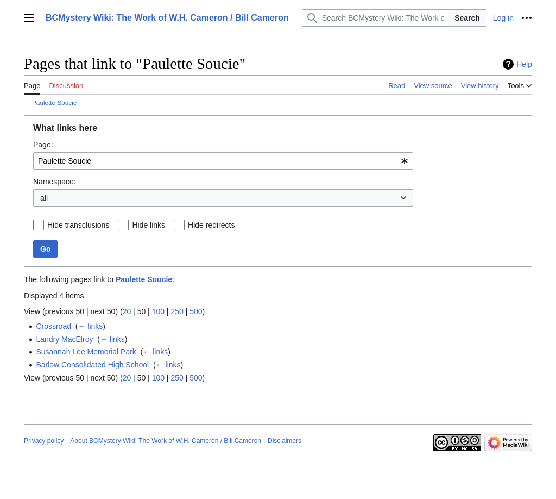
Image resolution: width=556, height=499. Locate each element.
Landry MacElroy (64, 339)
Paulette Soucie (54, 102)
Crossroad (53, 326)
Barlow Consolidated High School (92, 364)
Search (467, 18)
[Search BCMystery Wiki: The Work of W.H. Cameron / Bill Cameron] (375, 18)
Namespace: (54, 181)
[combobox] (223, 161)
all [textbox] (44, 198)
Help (524, 64)
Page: (43, 144)
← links (90, 326)
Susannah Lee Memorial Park (86, 351)
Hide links (148, 225)
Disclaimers (284, 441)
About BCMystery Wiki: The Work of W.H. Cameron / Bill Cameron (165, 441)
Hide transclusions (78, 225)
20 (127, 311)
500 (195, 311)
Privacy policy (44, 441)
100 (158, 311)
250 (176, 311)
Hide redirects (211, 225)
